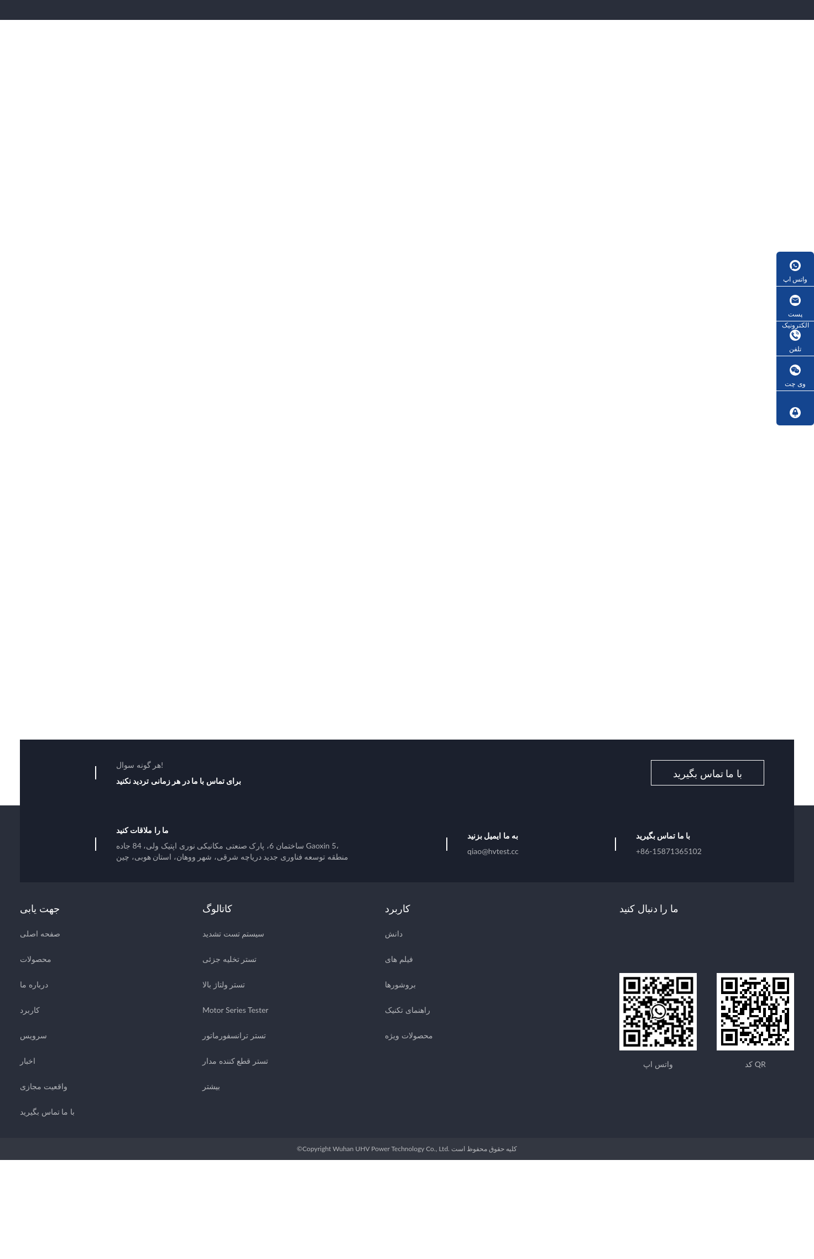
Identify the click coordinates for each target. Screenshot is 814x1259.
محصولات (35, 960)
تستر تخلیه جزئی (229, 960)
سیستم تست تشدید (233, 935)
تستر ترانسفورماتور (234, 1037)
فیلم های (399, 960)
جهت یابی (40, 910)
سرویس (33, 1037)
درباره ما (34, 986)
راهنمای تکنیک (407, 1011)
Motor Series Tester (235, 1011)
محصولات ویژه (409, 1037)
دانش (394, 935)
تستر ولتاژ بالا (223, 986)
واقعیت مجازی (43, 1087)
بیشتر (211, 1087)
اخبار (27, 1062)
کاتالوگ (217, 910)
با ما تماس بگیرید (707, 775)
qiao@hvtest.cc (493, 852)
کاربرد (30, 1011)
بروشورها (400, 986)
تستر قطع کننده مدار (235, 1062)
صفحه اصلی (40, 935)
